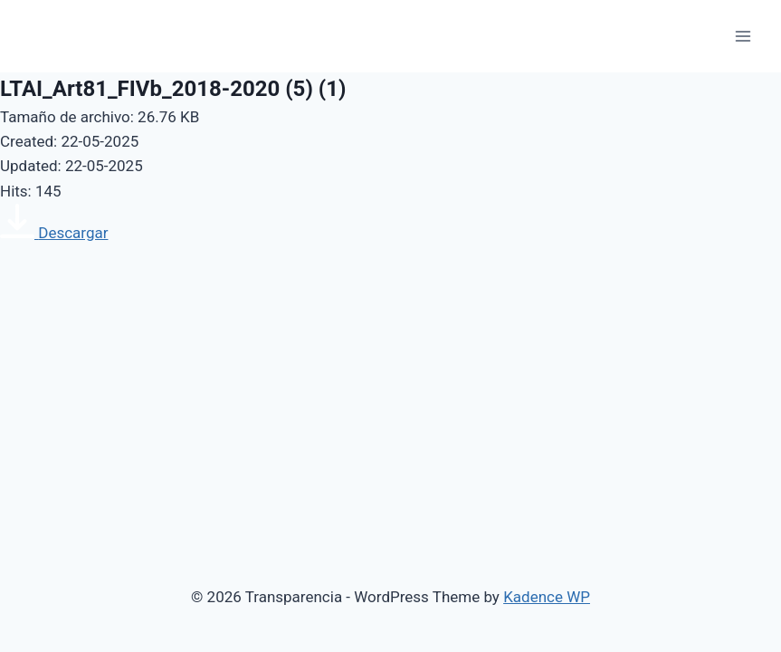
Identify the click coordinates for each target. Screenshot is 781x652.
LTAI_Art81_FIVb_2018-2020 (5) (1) (173, 88)
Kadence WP (546, 597)
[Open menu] (742, 36)
